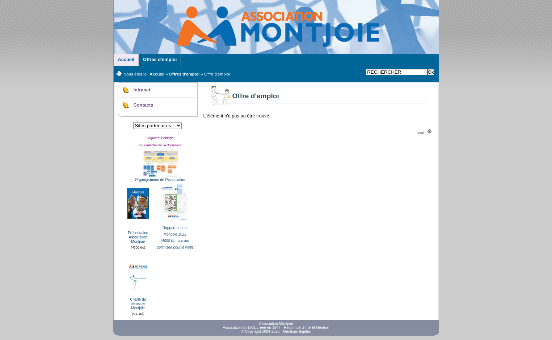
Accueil (126, 59)
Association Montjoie (276, 324)
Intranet (142, 89)
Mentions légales (297, 331)
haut (420, 133)
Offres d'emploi (160, 59)
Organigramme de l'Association (160, 180)
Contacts (143, 105)
